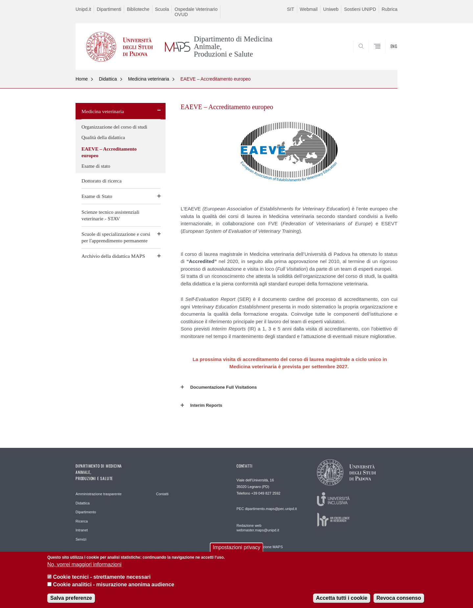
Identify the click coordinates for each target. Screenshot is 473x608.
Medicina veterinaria (148, 79)
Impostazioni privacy (236, 549)
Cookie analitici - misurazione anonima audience (113, 586)
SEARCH (386, 54)
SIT (290, 9)
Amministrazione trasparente (99, 494)
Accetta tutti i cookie (341, 600)
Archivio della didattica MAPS (113, 256)
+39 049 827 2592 (266, 493)
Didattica (108, 79)
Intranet (82, 530)
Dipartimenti (109, 9)
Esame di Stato (96, 196)
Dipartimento (86, 512)
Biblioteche (138, 9)
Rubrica (389, 9)
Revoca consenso (398, 600)
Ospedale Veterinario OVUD (195, 12)
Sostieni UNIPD (360, 9)
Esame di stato (95, 166)
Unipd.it (83, 9)
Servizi (81, 539)
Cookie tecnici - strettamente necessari (101, 579)
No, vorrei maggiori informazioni (84, 566)
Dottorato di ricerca (101, 180)
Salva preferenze (71, 600)
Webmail (309, 9)
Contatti (162, 494)
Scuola (162, 9)
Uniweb (331, 9)
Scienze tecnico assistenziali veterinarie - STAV (110, 215)
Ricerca (82, 521)
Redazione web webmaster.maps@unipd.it (257, 527)
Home (82, 79)
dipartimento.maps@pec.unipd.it (271, 509)
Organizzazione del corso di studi (114, 127)
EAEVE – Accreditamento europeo (215, 79)
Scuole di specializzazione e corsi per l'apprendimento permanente (115, 237)
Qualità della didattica (103, 137)
